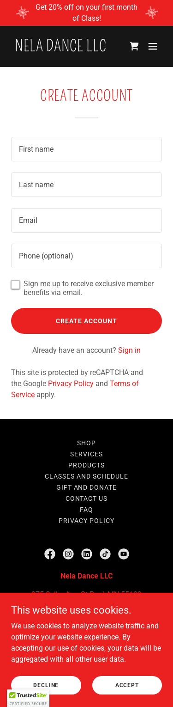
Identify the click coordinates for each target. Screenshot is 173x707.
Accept (127, 685)
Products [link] (86, 465)
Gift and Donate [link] (86, 487)
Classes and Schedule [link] (86, 476)
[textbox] (86, 149)
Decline (46, 685)
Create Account (86, 321)
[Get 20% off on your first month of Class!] (86, 13)
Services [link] (86, 454)
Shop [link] (86, 443)
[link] (61, 48)
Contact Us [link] (87, 498)
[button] (152, 46)
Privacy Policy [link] (71, 383)
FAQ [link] (86, 509)
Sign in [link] (129, 350)
